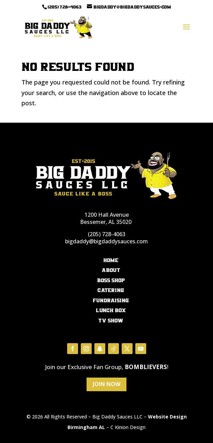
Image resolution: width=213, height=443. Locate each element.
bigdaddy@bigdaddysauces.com (106, 241)
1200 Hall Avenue (107, 214)
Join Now (106, 384)
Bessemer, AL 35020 (106, 222)
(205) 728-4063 (106, 234)
